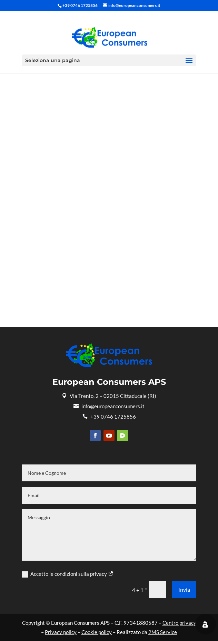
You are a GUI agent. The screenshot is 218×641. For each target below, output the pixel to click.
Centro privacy (179, 623)
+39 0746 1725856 (109, 416)
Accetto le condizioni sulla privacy (67, 574)
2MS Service (162, 632)
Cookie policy (96, 632)
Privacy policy (61, 632)
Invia (184, 589)
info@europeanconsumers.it (109, 406)
